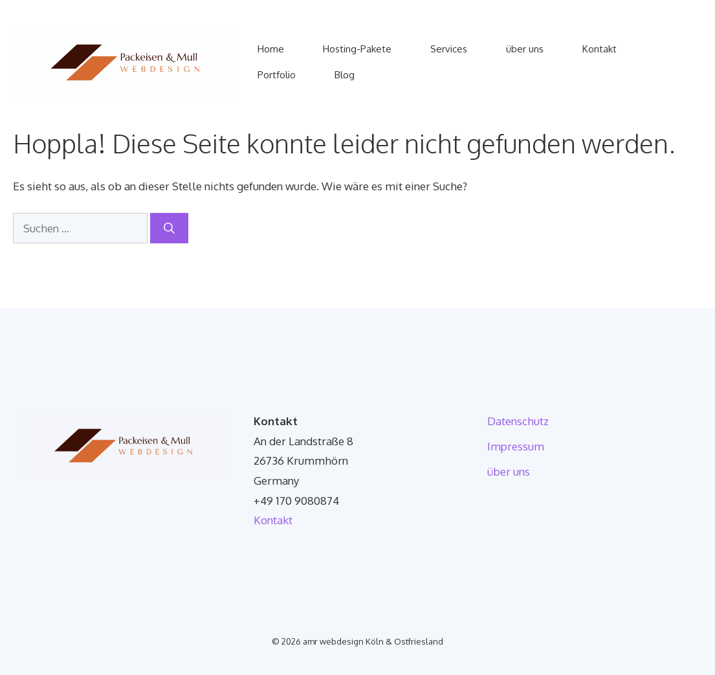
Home (271, 49)
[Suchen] (169, 228)
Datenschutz (518, 421)
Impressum (515, 446)
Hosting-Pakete (357, 49)
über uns (525, 49)
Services (448, 49)
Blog (345, 75)
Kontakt (599, 49)
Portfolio (277, 75)
